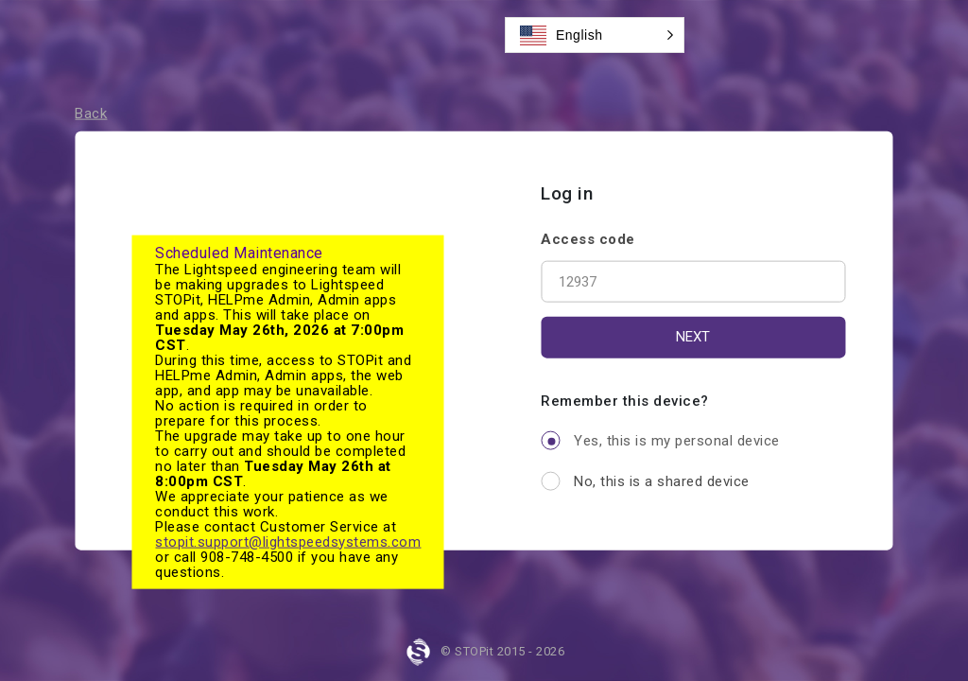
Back (91, 113)
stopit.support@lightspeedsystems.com (288, 542)
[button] (594, 35)
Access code (588, 238)
